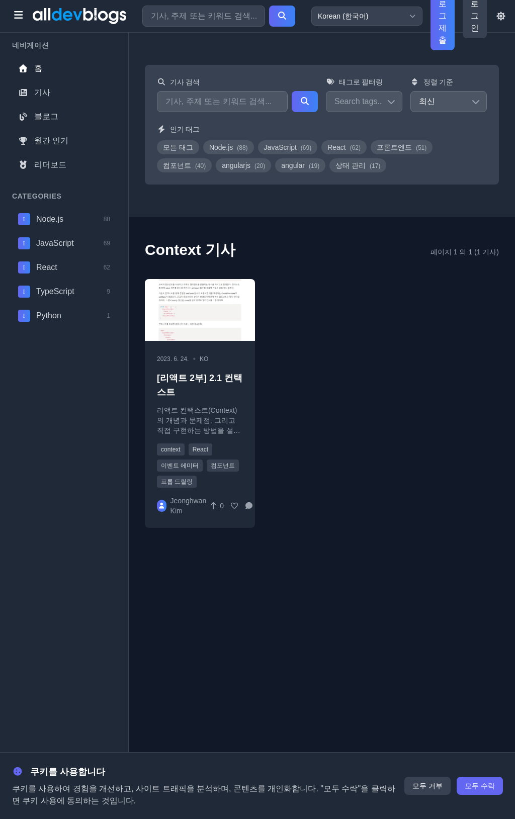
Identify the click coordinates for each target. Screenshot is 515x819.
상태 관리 (357, 165)
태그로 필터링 (354, 82)
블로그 (38, 116)
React (344, 147)
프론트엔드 (401, 147)
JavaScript (288, 147)
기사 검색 (178, 82)
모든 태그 (178, 147)
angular (300, 165)
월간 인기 (43, 140)
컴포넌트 (184, 165)
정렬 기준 (431, 82)
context (171, 449)
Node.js (228, 147)
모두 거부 (427, 786)
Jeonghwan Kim (188, 506)
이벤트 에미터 (180, 465)
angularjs (243, 165)
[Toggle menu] (18, 16)
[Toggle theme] (501, 16)
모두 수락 (480, 786)
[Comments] (251, 506)
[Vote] (216, 506)
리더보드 (42, 164)
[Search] (282, 16)
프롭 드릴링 (177, 481)
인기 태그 (178, 129)
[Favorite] (234, 506)
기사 (34, 92)
